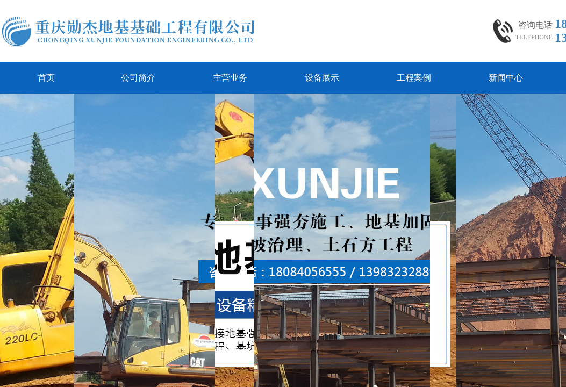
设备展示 (322, 77)
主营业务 (230, 77)
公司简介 (138, 77)
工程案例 (414, 77)
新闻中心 (506, 77)
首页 (46, 77)
